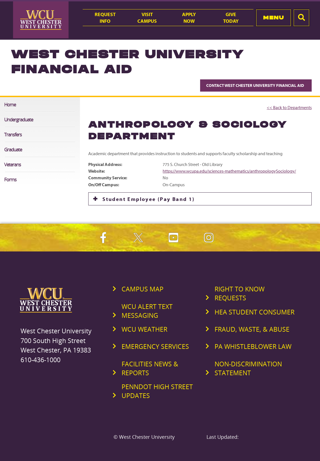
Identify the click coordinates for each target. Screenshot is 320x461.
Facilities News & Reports (150, 368)
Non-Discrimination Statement (248, 368)
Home (10, 104)
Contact (256, 85)
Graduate (13, 149)
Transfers (13, 134)
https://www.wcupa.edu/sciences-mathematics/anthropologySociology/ (229, 171)
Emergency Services (155, 346)
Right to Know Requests (239, 293)
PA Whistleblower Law (253, 346)
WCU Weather (144, 329)
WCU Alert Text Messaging (147, 311)
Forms (10, 179)
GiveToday (231, 17)
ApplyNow (189, 17)
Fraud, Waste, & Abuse (252, 329)
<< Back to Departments (289, 107)
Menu (273, 17)
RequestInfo (105, 17)
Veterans (12, 164)
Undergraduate (18, 119)
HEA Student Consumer (254, 312)
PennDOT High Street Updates (157, 391)
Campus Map (142, 288)
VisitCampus (147, 17)
